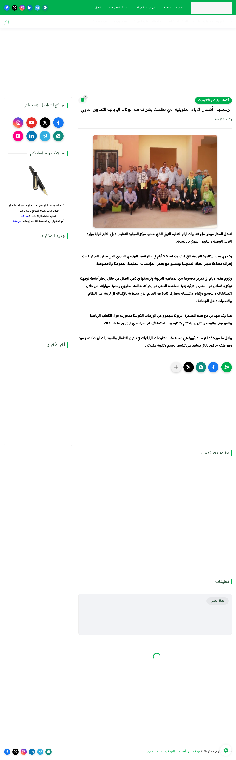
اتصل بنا (96, 7)
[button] (213, 367)
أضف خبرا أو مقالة (173, 7)
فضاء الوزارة (224, 22)
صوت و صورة (101, 22)
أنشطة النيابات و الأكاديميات (213, 100)
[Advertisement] (118, 65)
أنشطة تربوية (121, 22)
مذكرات (208, 22)
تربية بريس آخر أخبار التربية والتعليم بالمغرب (173, 751)
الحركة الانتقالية (178, 22)
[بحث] (7, 22)
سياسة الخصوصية (118, 7)
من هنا (25, 216)
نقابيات (195, 22)
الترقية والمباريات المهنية (149, 22)
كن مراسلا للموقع (146, 7)
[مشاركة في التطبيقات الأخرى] (176, 367)
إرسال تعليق (217, 601)
